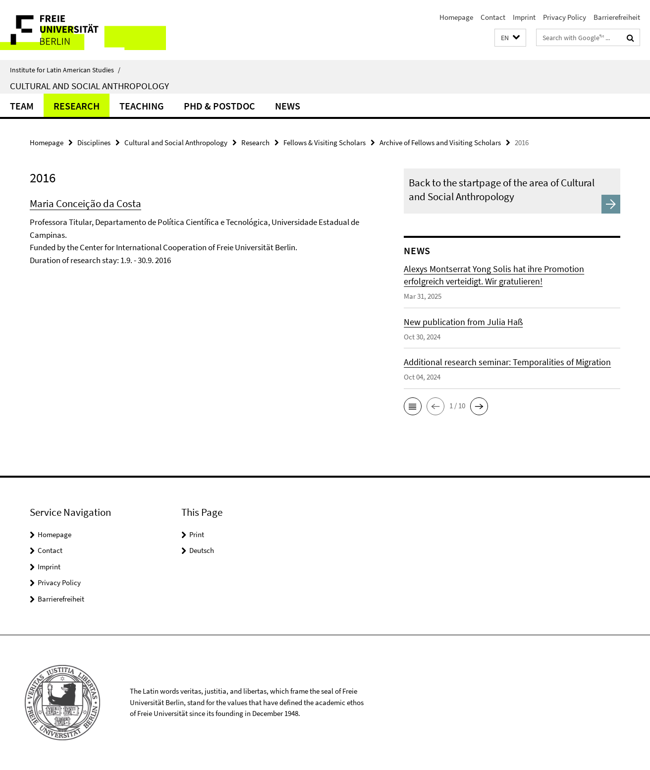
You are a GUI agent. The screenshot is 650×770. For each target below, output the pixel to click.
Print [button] (196, 534)
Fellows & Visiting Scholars (324, 142)
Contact (493, 17)
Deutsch (201, 550)
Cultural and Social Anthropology (89, 86)
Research (77, 106)
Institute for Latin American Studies (65, 69)
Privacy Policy (564, 17)
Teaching (141, 106)
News (287, 106)
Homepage (456, 17)
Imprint (524, 17)
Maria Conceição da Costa (85, 203)
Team (22, 106)
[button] (510, 38)
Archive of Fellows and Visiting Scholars (440, 142)
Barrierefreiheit (617, 17)
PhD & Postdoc (219, 106)
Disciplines (93, 142)
